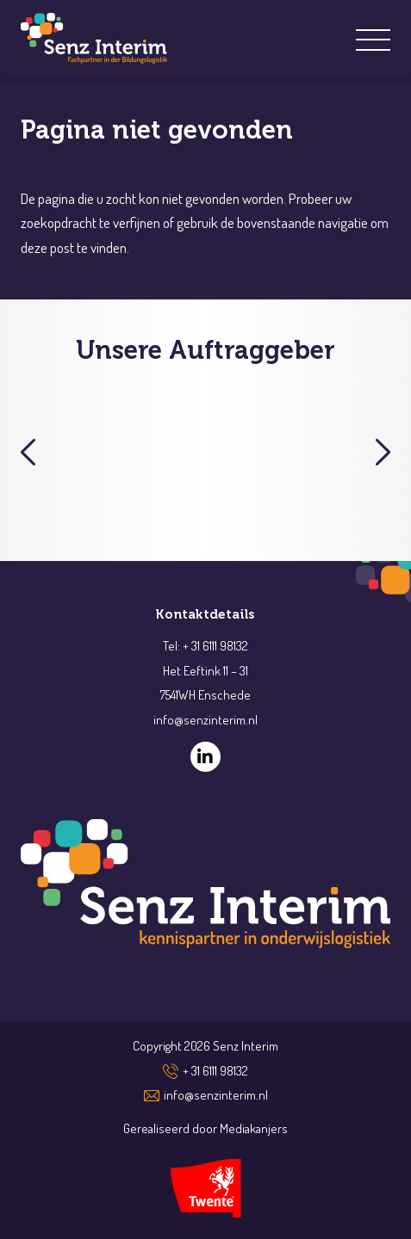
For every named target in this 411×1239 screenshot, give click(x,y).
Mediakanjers (254, 1128)
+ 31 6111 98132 (215, 1071)
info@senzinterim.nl (216, 1095)
